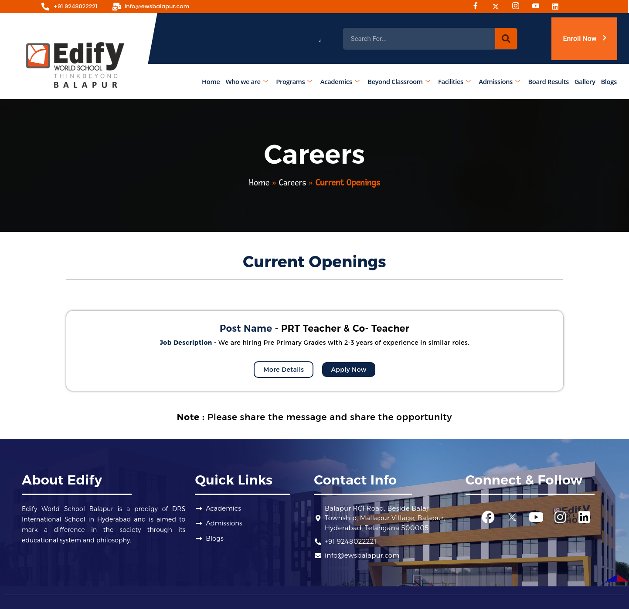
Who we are (247, 81)
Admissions (499, 81)
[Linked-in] (558, 6)
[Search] (506, 38)
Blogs (609, 81)
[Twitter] (498, 6)
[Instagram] (518, 6)
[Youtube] (538, 6)
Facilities (454, 81)
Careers (292, 183)
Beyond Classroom (398, 81)
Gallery (585, 81)
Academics (339, 81)
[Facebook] (478, 6)
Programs (294, 81)
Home (211, 81)
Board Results (548, 81)
